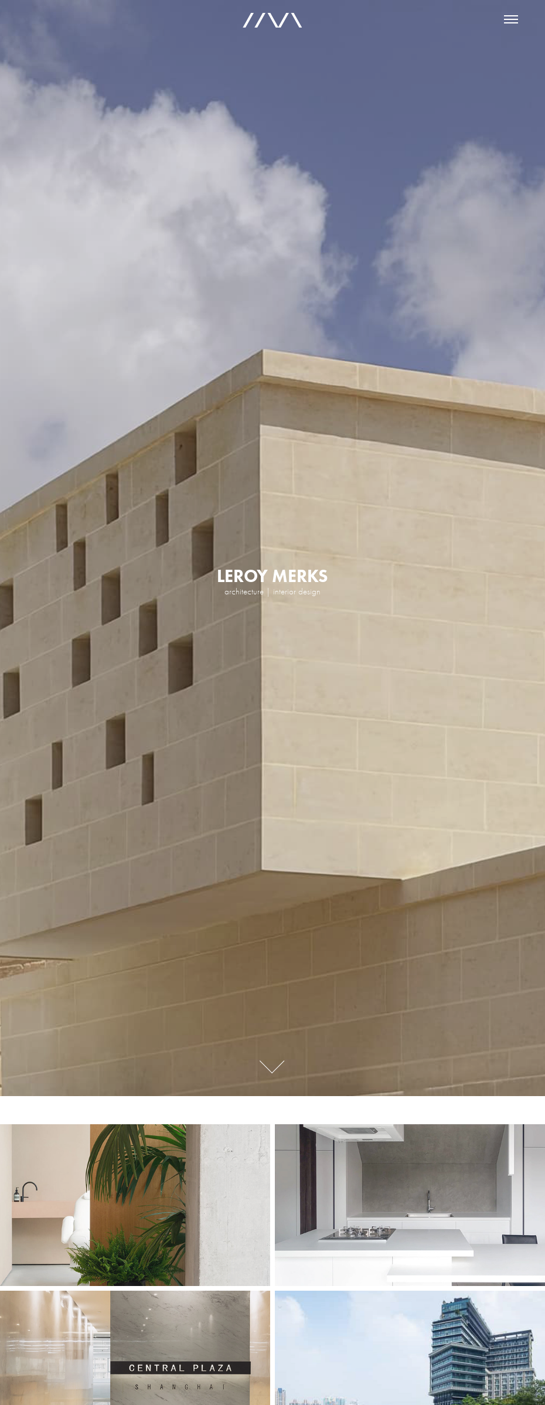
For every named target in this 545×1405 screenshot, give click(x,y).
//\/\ (272, 19)
